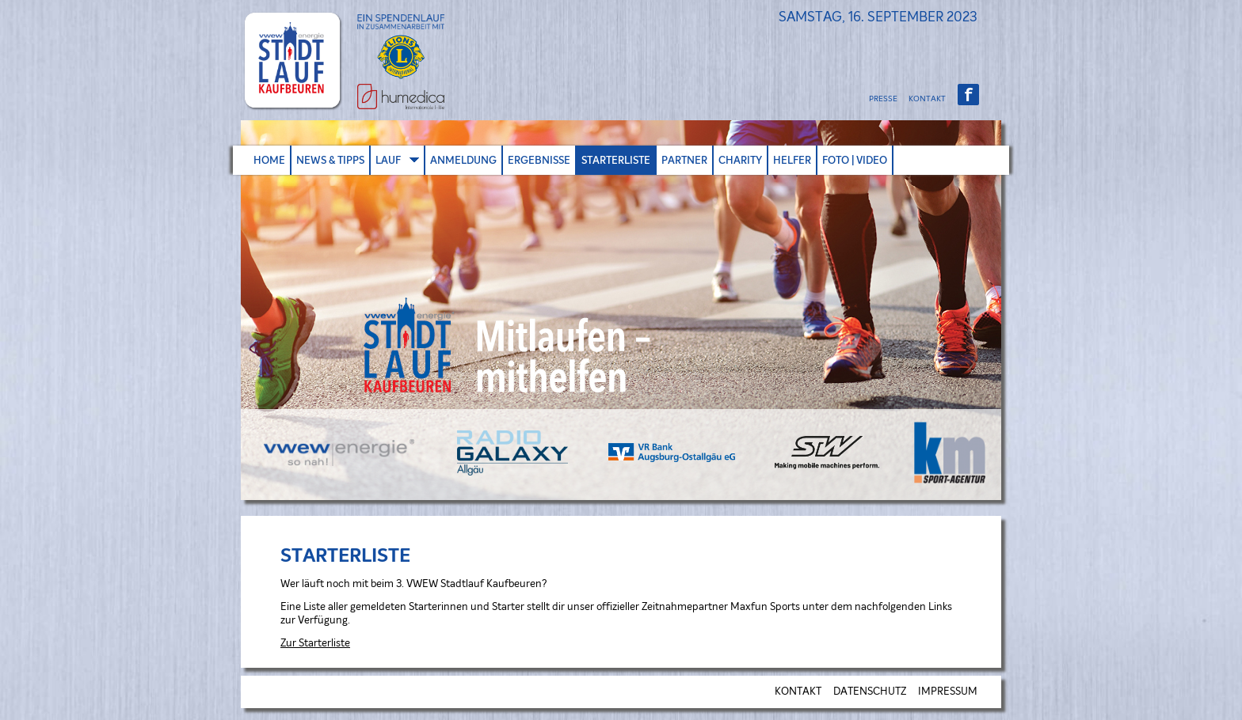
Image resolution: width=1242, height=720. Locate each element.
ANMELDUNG (463, 160)
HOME (269, 160)
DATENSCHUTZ (869, 692)
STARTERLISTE (615, 160)
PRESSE (883, 99)
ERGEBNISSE (539, 160)
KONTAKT (927, 99)
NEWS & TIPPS (330, 160)
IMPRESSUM (947, 692)
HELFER (792, 160)
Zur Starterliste (315, 644)
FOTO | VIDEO (854, 160)
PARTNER (684, 160)
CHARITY (740, 160)
